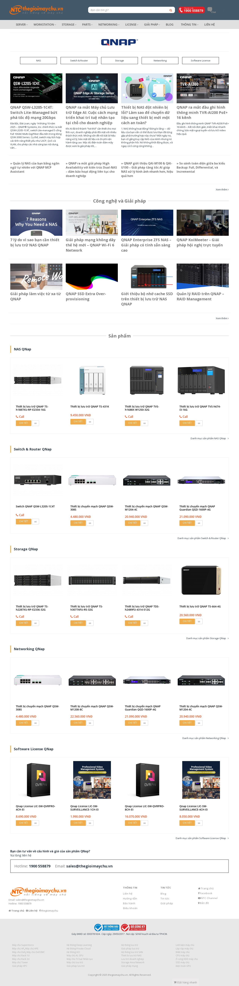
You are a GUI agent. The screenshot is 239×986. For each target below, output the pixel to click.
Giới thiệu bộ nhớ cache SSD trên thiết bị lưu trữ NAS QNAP (147, 299)
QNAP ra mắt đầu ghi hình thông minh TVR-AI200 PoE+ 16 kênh (202, 112)
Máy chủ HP (18, 948)
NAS (38, 60)
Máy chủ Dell (18, 952)
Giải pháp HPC (19, 965)
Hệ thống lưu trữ (129, 944)
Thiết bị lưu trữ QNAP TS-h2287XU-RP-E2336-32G (32, 608)
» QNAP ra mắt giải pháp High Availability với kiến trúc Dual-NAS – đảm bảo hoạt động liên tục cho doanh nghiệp (91, 169)
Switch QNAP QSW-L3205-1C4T (35, 506)
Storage (119, 60)
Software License (200, 60)
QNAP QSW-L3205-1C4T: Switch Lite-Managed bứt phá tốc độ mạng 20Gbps (33, 112)
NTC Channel (209, 898)
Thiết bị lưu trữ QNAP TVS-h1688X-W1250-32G (142, 408)
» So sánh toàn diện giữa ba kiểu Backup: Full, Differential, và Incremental (201, 167)
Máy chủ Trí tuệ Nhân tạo (80, 958)
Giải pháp (167, 903)
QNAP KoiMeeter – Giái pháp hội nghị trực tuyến (200, 242)
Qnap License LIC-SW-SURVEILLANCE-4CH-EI (193, 808)
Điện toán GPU (183, 965)
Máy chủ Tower (20, 962)
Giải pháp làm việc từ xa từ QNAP (35, 296)
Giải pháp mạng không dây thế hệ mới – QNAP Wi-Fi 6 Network (90, 245)
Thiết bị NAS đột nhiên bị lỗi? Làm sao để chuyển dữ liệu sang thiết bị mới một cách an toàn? (145, 115)
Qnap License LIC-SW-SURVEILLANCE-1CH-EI (84, 808)
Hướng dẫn (130, 898)
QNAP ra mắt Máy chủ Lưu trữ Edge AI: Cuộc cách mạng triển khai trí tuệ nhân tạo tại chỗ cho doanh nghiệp (92, 115)
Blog (163, 893)
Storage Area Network (132, 962)
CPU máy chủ (182, 955)
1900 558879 (24, 903)
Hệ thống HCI (73, 952)
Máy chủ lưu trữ (75, 962)
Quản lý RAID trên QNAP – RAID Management (200, 296)
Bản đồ (204, 903)
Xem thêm (221, 189)
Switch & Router (79, 60)
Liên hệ (127, 893)
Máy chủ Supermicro (23, 944)
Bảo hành (129, 903)
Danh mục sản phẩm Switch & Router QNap (202, 538)
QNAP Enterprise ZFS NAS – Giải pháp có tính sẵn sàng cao (146, 245)
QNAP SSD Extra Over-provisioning (86, 296)
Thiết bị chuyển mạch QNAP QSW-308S (92, 508)
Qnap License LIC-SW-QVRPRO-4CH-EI (35, 808)
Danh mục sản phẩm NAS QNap (208, 438)
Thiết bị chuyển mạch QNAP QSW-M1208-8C (92, 708)
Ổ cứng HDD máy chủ (187, 958)
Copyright (93, 974)
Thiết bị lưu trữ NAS (131, 955)
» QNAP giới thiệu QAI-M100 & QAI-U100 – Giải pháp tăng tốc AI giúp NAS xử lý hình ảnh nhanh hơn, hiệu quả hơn (147, 169)
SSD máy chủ (182, 962)
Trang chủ (207, 888)
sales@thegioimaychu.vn (30, 899)
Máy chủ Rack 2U (21, 958)
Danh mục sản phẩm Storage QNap (206, 638)
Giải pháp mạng (129, 965)
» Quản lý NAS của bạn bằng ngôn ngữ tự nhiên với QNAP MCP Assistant (34, 167)
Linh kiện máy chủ (185, 944)
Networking (160, 60)
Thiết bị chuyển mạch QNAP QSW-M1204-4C (146, 508)
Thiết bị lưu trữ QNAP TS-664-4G (200, 606)
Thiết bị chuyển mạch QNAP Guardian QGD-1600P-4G (197, 508)
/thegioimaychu (49, 910)
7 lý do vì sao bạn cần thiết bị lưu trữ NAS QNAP (34, 242)
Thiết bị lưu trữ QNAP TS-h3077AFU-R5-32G (86, 608)
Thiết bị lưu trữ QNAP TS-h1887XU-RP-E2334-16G (32, 408)
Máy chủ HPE (31, 948)
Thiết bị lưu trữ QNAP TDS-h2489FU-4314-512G (142, 608)
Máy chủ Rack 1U (21, 955)
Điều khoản (130, 908)
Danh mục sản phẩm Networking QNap (204, 738)
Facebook (206, 893)
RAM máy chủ (183, 952)
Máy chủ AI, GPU (75, 955)
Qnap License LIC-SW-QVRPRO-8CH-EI (144, 808)
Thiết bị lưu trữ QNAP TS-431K (89, 406)
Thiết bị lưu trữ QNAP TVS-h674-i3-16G (200, 408)
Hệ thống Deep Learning (79, 944)
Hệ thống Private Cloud (79, 948)
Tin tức (165, 898)
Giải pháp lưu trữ (76, 965)
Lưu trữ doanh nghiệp (132, 958)
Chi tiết (23, 422)
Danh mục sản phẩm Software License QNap (201, 838)
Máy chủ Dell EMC (36, 952)
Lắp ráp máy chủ (184, 948)
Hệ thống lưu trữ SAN (132, 952)
